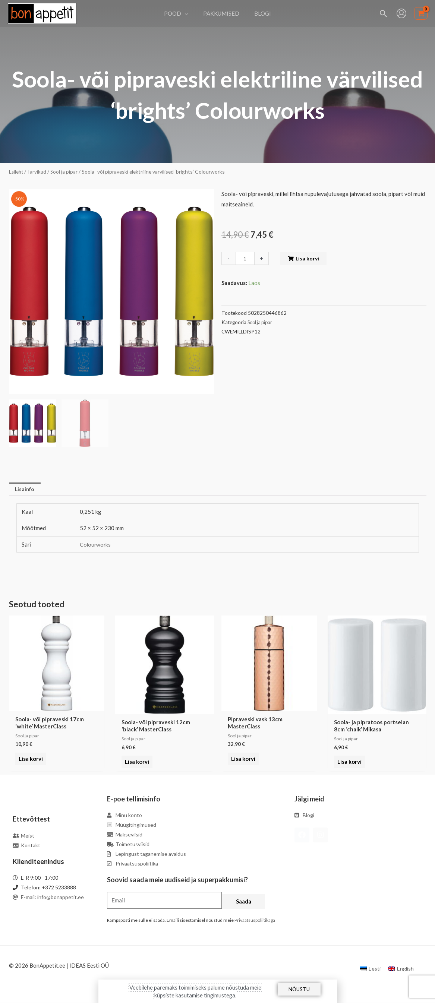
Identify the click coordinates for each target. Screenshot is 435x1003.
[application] (188, 13)
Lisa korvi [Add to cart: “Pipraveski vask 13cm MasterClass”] (242, 762)
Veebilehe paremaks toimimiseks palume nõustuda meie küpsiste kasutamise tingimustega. (195, 991)
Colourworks (96, 545)
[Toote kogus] (246, 258)
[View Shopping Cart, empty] (421, 13)
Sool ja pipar (66, 171)
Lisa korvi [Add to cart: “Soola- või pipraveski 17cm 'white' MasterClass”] (30, 762)
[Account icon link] (401, 13)
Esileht (17, 171)
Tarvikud (38, 171)
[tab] (26, 489)
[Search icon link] (384, 14)
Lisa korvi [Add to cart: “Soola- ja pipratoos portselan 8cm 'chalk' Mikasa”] (348, 762)
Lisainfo (26, 489)
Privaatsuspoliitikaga (254, 921)
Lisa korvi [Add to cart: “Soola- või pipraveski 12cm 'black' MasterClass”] (136, 762)
